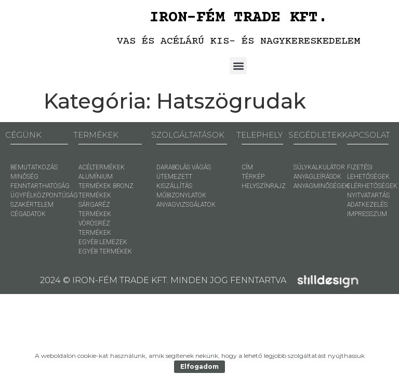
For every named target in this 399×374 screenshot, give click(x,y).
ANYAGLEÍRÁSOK (317, 176)
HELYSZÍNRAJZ (264, 186)
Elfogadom (199, 366)
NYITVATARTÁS (368, 195)
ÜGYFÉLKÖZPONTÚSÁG (44, 195)
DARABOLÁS (173, 167)
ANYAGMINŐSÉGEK (321, 186)
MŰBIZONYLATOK (181, 195)
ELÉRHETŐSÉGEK (372, 186)
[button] (238, 65)
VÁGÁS (201, 167)
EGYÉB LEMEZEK (102, 242)
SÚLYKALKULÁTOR (319, 167)
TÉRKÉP (253, 176)
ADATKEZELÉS (367, 204)
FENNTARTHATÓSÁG (40, 186)
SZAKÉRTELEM (32, 204)
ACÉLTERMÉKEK (101, 167)
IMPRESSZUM (367, 214)
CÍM (247, 167)
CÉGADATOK (28, 214)
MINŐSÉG (24, 176)
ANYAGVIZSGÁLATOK (186, 204)
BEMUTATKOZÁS (34, 167)
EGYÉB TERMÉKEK (105, 251)
